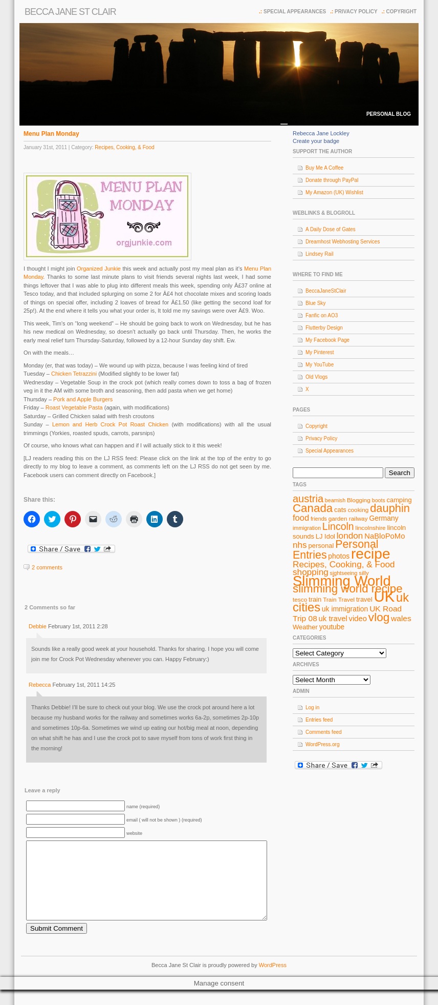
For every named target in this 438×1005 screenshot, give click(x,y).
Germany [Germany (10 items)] (383, 518)
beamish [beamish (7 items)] (335, 500)
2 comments (47, 567)
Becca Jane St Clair (70, 12)
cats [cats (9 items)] (340, 510)
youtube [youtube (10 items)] (332, 627)
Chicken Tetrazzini (74, 374)
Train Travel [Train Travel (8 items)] (339, 599)
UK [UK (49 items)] (384, 596)
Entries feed (319, 720)
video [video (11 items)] (358, 618)
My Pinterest (319, 352)
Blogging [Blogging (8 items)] (358, 500)
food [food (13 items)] (301, 517)
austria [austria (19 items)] (308, 498)
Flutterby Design (324, 328)
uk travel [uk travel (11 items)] (333, 618)
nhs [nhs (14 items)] (300, 545)
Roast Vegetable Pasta (74, 407)
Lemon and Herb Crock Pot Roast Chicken (110, 424)
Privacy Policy (356, 11)
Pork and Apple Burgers (83, 399)
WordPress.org (322, 744)
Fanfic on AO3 (321, 315)
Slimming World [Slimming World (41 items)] (342, 581)
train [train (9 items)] (315, 599)
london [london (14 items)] (350, 535)
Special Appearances (295, 11)
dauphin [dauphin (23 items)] (390, 508)
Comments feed (323, 732)
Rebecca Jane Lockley (321, 133)
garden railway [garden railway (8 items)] (348, 518)
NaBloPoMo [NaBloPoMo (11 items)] (384, 536)
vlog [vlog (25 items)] (378, 617)
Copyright (401, 11)
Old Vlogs (316, 377)
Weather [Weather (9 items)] (305, 627)
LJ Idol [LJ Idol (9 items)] (325, 536)
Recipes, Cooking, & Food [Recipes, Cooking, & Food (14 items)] (344, 564)
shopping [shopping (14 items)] (310, 572)
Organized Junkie (99, 268)
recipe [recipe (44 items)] (370, 554)
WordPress (273, 980)
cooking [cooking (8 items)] (358, 510)
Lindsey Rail (319, 254)
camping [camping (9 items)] (399, 500)
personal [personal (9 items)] (321, 545)
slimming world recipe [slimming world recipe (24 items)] (348, 588)
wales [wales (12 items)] (401, 618)
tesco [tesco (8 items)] (300, 599)
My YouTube (319, 364)
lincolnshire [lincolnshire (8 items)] (371, 527)
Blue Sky (315, 303)
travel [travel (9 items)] (364, 599)
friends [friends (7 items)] (319, 519)
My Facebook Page (327, 340)
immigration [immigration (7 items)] (307, 528)
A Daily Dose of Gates (330, 229)
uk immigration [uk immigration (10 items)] (345, 609)
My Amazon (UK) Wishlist (334, 192)
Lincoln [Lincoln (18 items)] (338, 526)
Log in (312, 707)
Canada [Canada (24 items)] (313, 508)
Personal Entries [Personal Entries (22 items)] (336, 549)
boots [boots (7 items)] (378, 500)
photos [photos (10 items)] (338, 556)
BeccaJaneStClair (325, 291)
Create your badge (316, 141)
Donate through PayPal (331, 180)
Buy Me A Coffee (324, 168)
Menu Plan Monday (51, 133)
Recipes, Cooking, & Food (124, 147)
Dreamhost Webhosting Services (342, 241)
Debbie (38, 626)
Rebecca (40, 685)
